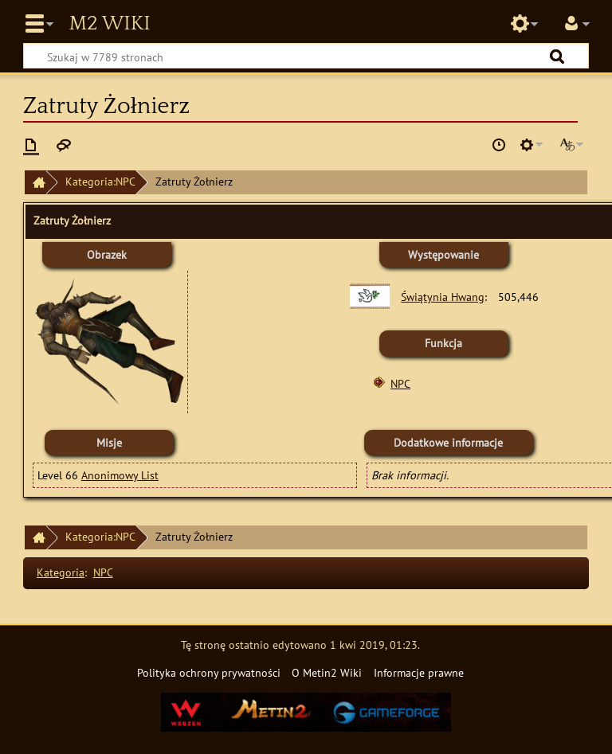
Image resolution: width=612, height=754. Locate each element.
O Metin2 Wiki (327, 672)
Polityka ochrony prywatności (208, 672)
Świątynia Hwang (442, 296)
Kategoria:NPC (100, 181)
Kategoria (60, 572)
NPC (400, 383)
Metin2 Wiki (109, 24)
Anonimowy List (120, 474)
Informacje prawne (419, 672)
